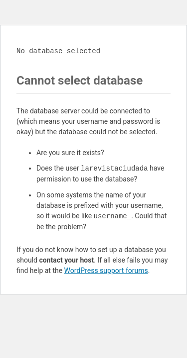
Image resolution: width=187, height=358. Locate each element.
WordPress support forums (106, 270)
